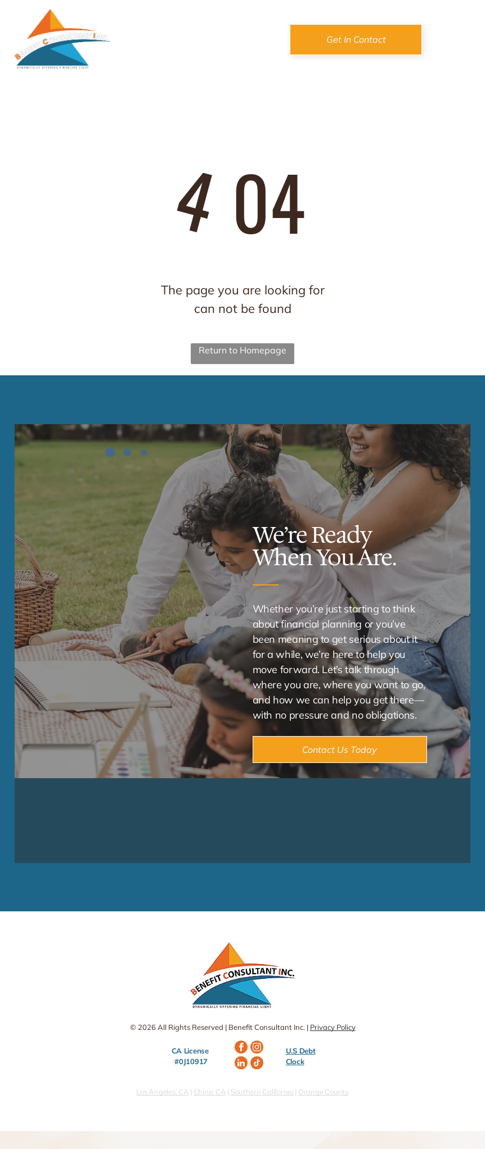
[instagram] (256, 1048)
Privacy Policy (333, 1027)
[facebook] (241, 1048)
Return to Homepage (242, 350)
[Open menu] (457, 39)
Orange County (323, 1091)
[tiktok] (256, 1064)
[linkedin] (241, 1064)
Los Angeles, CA (162, 1091)
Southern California (262, 1091)
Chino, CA (210, 1091)
